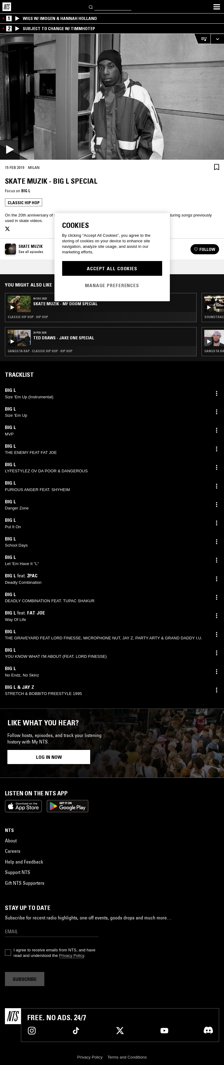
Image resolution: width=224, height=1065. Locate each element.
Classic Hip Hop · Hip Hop (28, 317)
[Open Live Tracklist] (202, 39)
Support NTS (17, 872)
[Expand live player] (217, 39)
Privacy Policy (71, 955)
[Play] (112, 97)
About (11, 840)
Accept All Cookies (112, 268)
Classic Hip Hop (23, 202)
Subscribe (25, 979)
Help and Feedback (24, 862)
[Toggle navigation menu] (217, 7)
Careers (12, 851)
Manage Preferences (112, 285)
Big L (25, 190)
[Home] (6, 6)
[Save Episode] (216, 167)
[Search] (91, 6)
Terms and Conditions (127, 1057)
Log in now (49, 757)
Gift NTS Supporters (24, 883)
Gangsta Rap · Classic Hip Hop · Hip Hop (40, 351)
